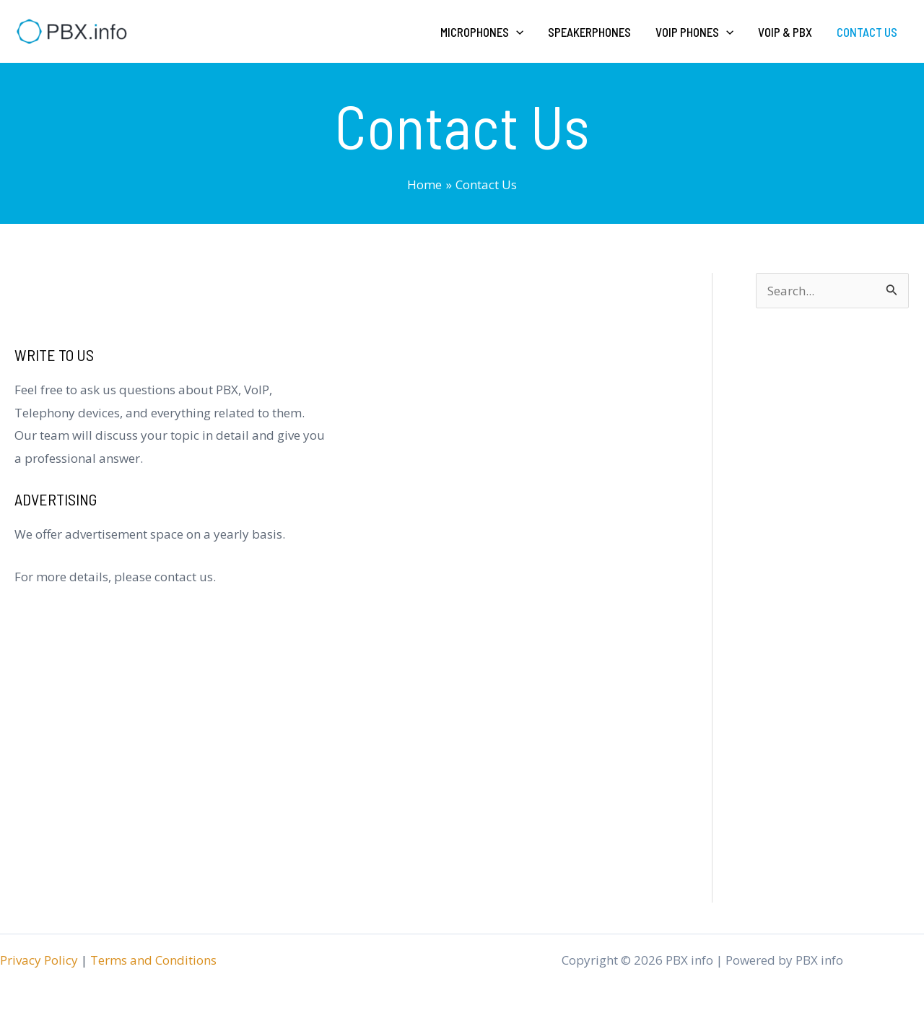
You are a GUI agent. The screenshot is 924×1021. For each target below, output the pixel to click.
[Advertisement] (832, 640)
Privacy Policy (39, 960)
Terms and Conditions (153, 960)
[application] (516, 31)
